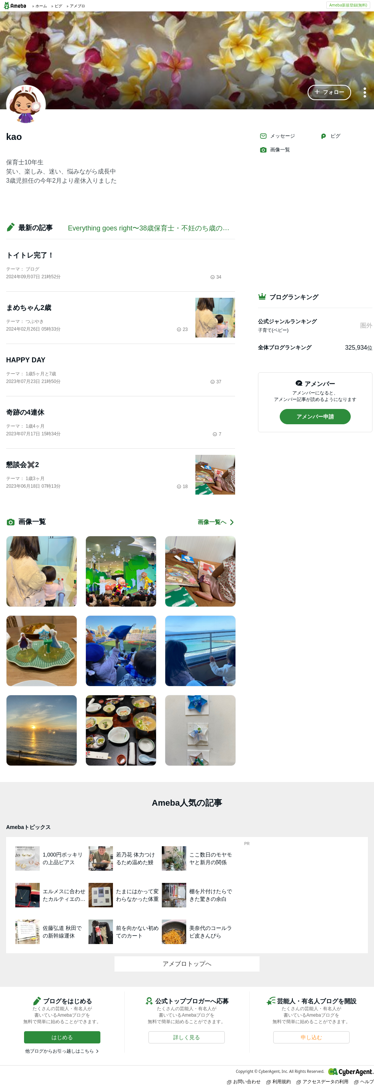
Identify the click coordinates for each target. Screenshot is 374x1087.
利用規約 (278, 1081)
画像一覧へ (216, 522)
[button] (329, 92)
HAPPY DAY (25, 360)
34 (215, 277)
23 (182, 329)
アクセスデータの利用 (322, 1081)
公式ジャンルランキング (287, 321)
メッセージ (277, 136)
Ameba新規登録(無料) (348, 5)
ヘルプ (364, 1081)
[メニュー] (364, 93)
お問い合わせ (244, 1081)
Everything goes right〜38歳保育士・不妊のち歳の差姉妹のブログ (169, 228)
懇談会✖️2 (22, 465)
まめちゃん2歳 (28, 307)
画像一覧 (275, 150)
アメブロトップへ (187, 963)
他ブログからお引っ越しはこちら (59, 1051)
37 (215, 382)
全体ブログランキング (284, 347)
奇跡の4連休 (25, 412)
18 (182, 486)
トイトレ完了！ (30, 255)
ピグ (330, 136)
